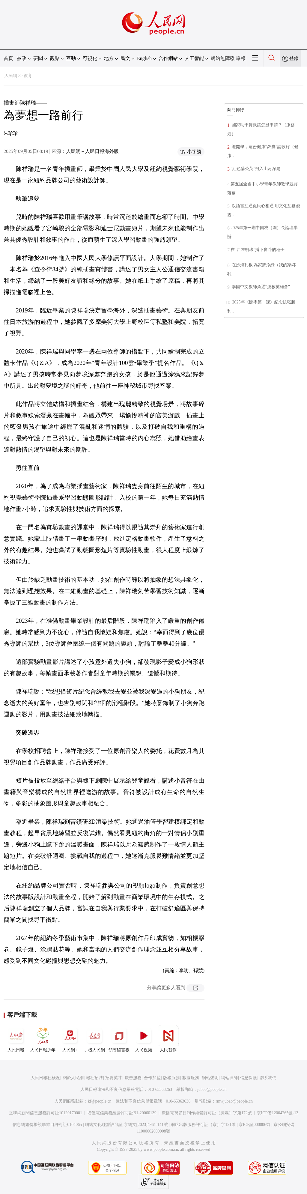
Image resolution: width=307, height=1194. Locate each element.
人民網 (10, 75)
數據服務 (190, 1078)
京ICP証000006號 (254, 1124)
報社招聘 (94, 1078)
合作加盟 (152, 1078)
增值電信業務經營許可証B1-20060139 (121, 1113)
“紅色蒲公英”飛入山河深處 (255, 168)
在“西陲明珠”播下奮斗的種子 (258, 249)
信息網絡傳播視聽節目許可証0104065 (47, 1124)
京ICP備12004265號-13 (277, 1113)
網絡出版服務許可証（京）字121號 (203, 1124)
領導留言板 (119, 1038)
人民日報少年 (42, 1038)
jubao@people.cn (212, 1089)
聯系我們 (268, 1078)
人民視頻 (143, 1038)
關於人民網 (73, 1078)
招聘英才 (113, 1078)
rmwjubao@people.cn (234, 1101)
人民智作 (168, 1038)
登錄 (294, 58)
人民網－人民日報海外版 (92, 151)
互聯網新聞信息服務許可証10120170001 (45, 1113)
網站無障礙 (223, 58)
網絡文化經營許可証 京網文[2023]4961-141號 (126, 1124)
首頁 (8, 58)
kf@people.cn (100, 1101)
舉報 (241, 58)
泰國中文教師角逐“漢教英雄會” (260, 287)
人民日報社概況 (45, 1078)
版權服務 (171, 1078)
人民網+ (69, 1038)
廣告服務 (133, 1078)
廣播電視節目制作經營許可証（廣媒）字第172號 (207, 1113)
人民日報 (15, 1038)
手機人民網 (94, 1038)
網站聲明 (210, 1078)
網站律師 (229, 1078)
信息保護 (248, 1078)
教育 (28, 75)
